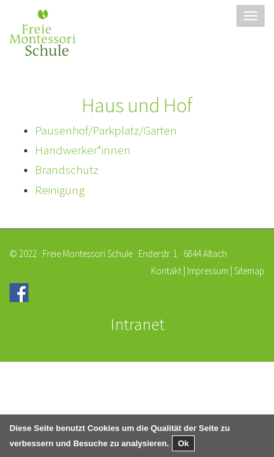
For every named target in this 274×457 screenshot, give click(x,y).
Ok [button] (183, 443)
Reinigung (59, 189)
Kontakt (166, 271)
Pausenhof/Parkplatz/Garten (106, 130)
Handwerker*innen (83, 149)
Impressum (207, 271)
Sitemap (249, 271)
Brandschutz (66, 169)
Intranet (137, 324)
